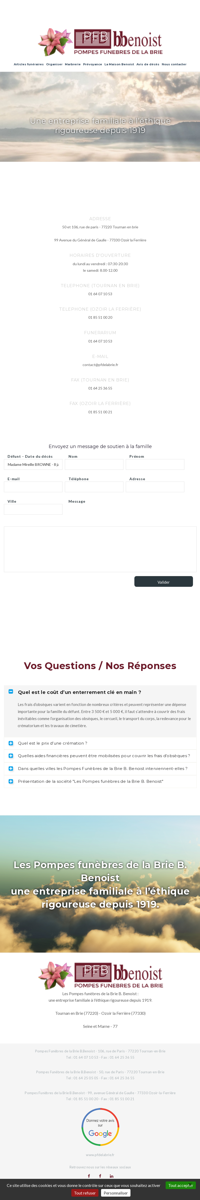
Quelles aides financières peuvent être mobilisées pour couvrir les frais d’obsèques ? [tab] (99, 755)
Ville (12, 500)
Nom (73, 455)
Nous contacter (174, 64)
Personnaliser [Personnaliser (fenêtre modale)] (116, 1192)
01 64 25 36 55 (100, 388)
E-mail (14, 477)
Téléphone (78, 477)
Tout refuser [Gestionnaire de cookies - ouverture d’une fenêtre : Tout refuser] (85, 1192)
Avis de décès (147, 64)
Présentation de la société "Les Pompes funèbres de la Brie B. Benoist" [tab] (86, 781)
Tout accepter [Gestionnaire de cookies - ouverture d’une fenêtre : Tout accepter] (180, 1185)
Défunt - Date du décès (30, 455)
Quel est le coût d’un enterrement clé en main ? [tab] (75, 692)
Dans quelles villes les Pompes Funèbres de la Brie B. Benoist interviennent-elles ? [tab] (98, 768)
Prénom (136, 455)
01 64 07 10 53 (100, 294)
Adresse (137, 477)
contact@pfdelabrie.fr (100, 364)
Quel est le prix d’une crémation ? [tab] (48, 743)
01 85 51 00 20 (100, 317)
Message (76, 500)
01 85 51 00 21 (100, 412)
